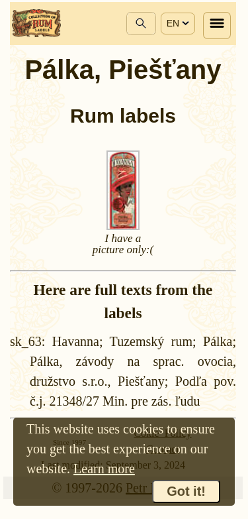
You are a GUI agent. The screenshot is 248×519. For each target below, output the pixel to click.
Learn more (104, 468)
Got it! (186, 491)
